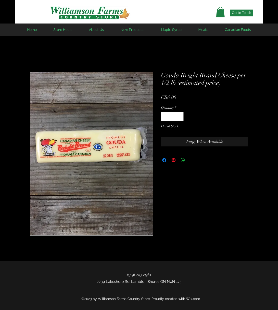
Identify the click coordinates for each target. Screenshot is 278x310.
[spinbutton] (172, 116)
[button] (220, 12)
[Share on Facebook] (164, 160)
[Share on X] (192, 160)
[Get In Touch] (241, 13)
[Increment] (180, 116)
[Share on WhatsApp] (183, 160)
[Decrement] (165, 116)
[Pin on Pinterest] (174, 160)
